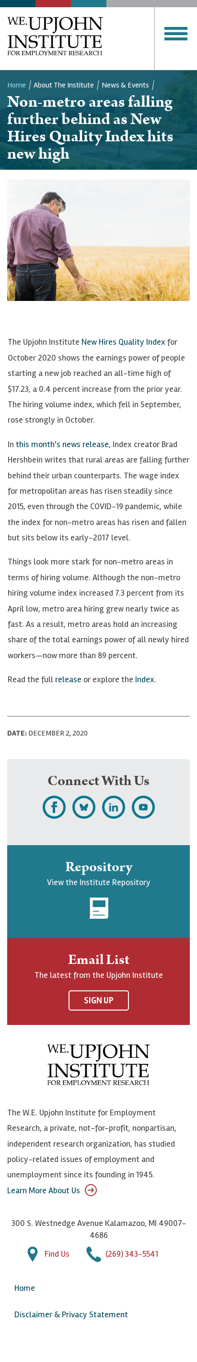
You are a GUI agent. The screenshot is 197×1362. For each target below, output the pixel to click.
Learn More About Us (52, 1190)
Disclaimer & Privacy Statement (71, 1314)
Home (16, 85)
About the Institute (64, 85)
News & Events (125, 85)
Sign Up (99, 1000)
